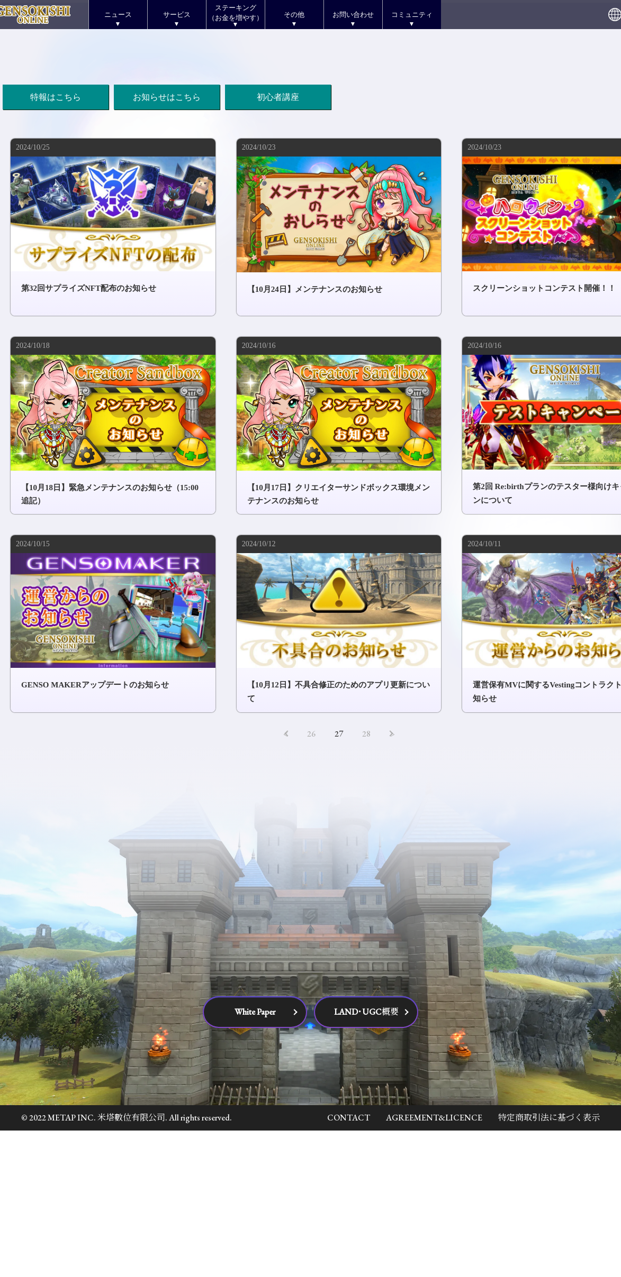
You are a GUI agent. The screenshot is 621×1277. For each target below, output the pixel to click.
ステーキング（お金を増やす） (235, 12)
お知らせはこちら (167, 244)
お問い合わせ (353, 15)
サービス (177, 15)
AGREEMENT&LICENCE (434, 1264)
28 (366, 880)
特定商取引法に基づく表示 (549, 1264)
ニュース (118, 15)
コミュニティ (412, 15)
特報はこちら (55, 244)
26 (311, 880)
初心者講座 (278, 244)
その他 (294, 15)
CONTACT (348, 1264)
